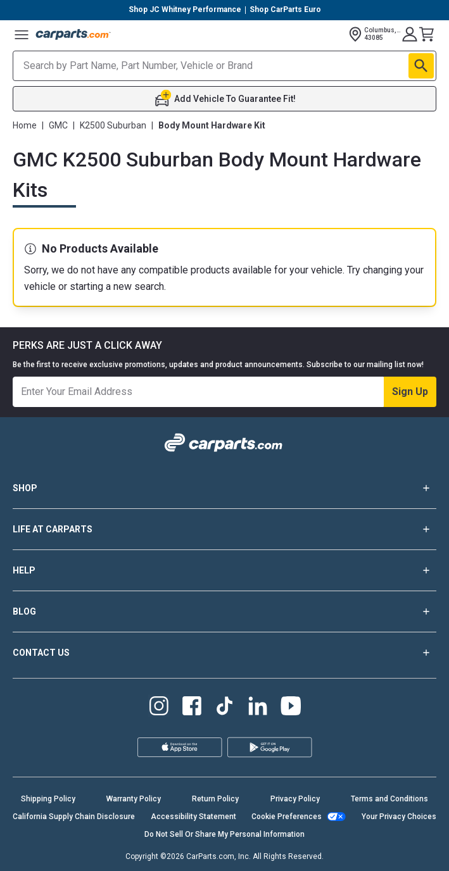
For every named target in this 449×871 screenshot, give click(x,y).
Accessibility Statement (193, 816)
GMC (58, 125)
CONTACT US (224, 652)
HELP (224, 570)
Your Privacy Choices (399, 816)
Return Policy (215, 798)
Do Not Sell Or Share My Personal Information (224, 834)
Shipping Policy (48, 798)
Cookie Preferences (286, 816)
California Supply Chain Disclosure (74, 816)
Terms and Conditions (389, 798)
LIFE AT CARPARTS (224, 529)
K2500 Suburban (113, 125)
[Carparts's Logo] (73, 34)
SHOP (224, 488)
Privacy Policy (295, 798)
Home (25, 125)
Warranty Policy (133, 798)
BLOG (224, 611)
